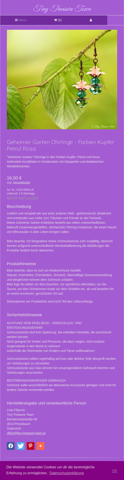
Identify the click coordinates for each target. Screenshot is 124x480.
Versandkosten (21, 182)
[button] (11, 446)
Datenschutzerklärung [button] (66, 473)
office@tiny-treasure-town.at (26, 433)
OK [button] (114, 470)
